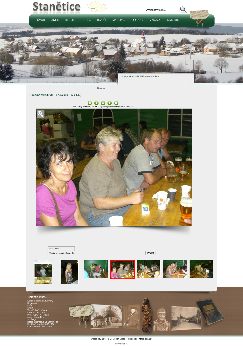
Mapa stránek (145, 339)
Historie (71, 20)
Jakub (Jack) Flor (35, 317)
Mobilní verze (119, 339)
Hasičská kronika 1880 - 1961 (41, 324)
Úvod (41, 20)
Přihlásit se (132, 339)
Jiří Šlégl (31, 319)
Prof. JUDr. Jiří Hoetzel (38, 315)
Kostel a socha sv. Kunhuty (40, 301)
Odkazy (137, 20)
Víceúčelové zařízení (37, 310)
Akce (55, 20)
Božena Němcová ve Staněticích (43, 322)
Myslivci (119, 20)
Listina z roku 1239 (36, 312)
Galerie (173, 20)
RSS (108, 339)
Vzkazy (155, 20)
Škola (30, 308)
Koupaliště (32, 303)
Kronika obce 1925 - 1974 (39, 326)
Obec (87, 20)
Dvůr (29, 305)
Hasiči (101, 20)
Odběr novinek (98, 339)
